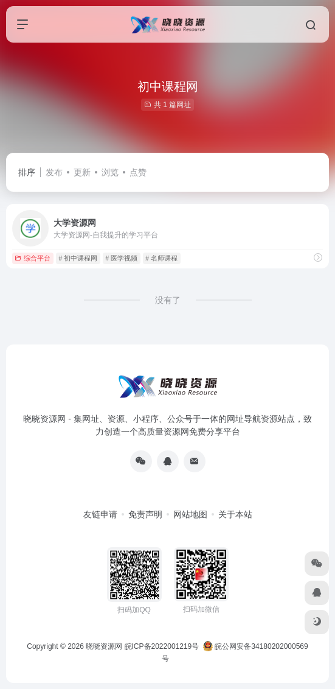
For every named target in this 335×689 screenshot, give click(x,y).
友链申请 (100, 514)
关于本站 (235, 514)
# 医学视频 (121, 258)
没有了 (168, 300)
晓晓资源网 (104, 646)
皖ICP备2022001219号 (162, 646)
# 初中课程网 (77, 258)
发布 (54, 172)
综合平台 (32, 258)
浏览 (110, 172)
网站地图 (190, 514)
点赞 (138, 172)
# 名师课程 (161, 258)
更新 (82, 172)
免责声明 (145, 514)
